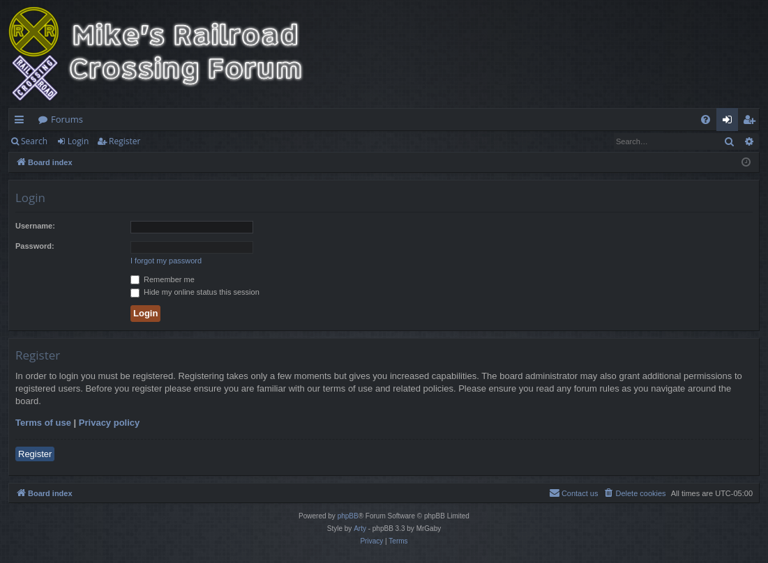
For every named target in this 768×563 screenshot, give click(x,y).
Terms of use (43, 422)
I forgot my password (166, 260)
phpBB (348, 516)
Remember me (162, 279)
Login (78, 141)
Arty (360, 528)
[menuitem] (705, 119)
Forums (67, 119)
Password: (34, 246)
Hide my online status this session (194, 292)
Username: (35, 226)
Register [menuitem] (752, 122)
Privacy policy (109, 422)
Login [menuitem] (730, 122)
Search (34, 141)
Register (124, 141)
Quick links (22, 122)
